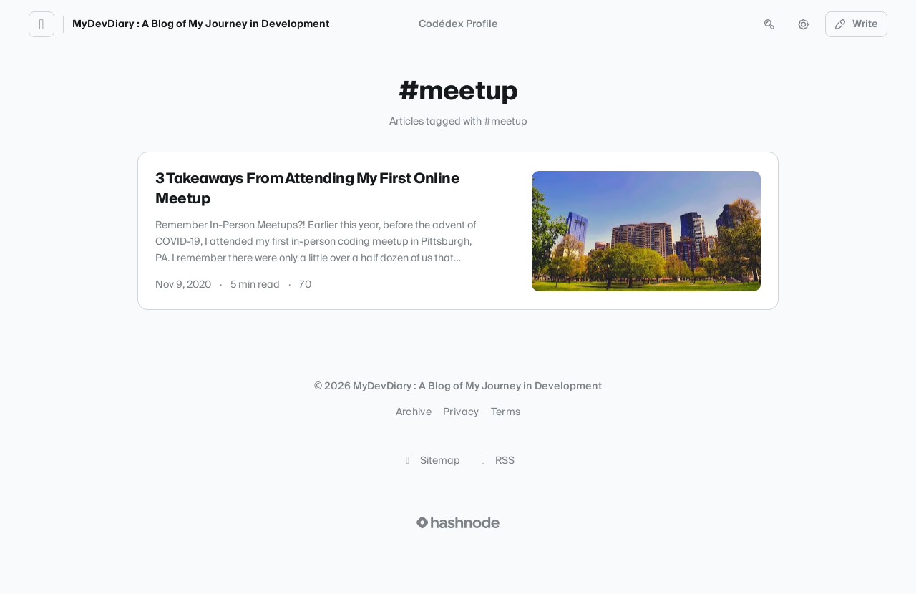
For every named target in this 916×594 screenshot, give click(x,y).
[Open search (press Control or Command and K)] (769, 24)
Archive (414, 412)
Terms (506, 412)
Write (856, 24)
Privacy (461, 412)
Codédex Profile (458, 24)
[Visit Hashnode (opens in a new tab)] (458, 522)
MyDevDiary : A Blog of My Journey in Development (200, 24)
